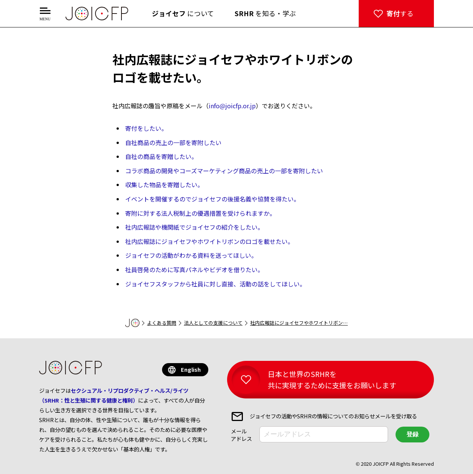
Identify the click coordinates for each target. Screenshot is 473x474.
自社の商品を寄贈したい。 (161, 156)
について (183, 13)
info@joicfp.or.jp (232, 105)
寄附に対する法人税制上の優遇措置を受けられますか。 (200, 213)
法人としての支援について (213, 322)
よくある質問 (161, 322)
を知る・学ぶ (265, 13)
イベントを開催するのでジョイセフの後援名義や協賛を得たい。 (212, 198)
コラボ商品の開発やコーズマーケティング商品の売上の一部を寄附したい (224, 170)
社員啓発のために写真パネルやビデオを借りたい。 (194, 269)
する (400, 13)
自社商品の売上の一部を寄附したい (173, 142)
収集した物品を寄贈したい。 (164, 184)
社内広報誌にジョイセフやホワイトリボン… (299, 322)
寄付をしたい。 (146, 128)
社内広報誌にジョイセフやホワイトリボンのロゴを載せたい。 (209, 241)
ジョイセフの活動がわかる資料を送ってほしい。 (191, 255)
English (191, 369)
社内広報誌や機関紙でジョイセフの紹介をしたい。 (194, 227)
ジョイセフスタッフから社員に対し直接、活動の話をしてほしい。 (215, 283)
